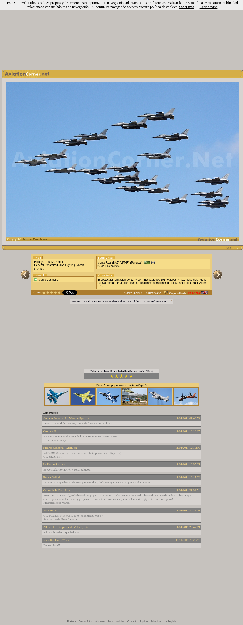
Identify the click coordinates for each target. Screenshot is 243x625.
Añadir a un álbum (133, 293)
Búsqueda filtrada (175, 293)
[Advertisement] (121, 33)
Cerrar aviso (209, 7)
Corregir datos (153, 293)
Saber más (186, 7)
